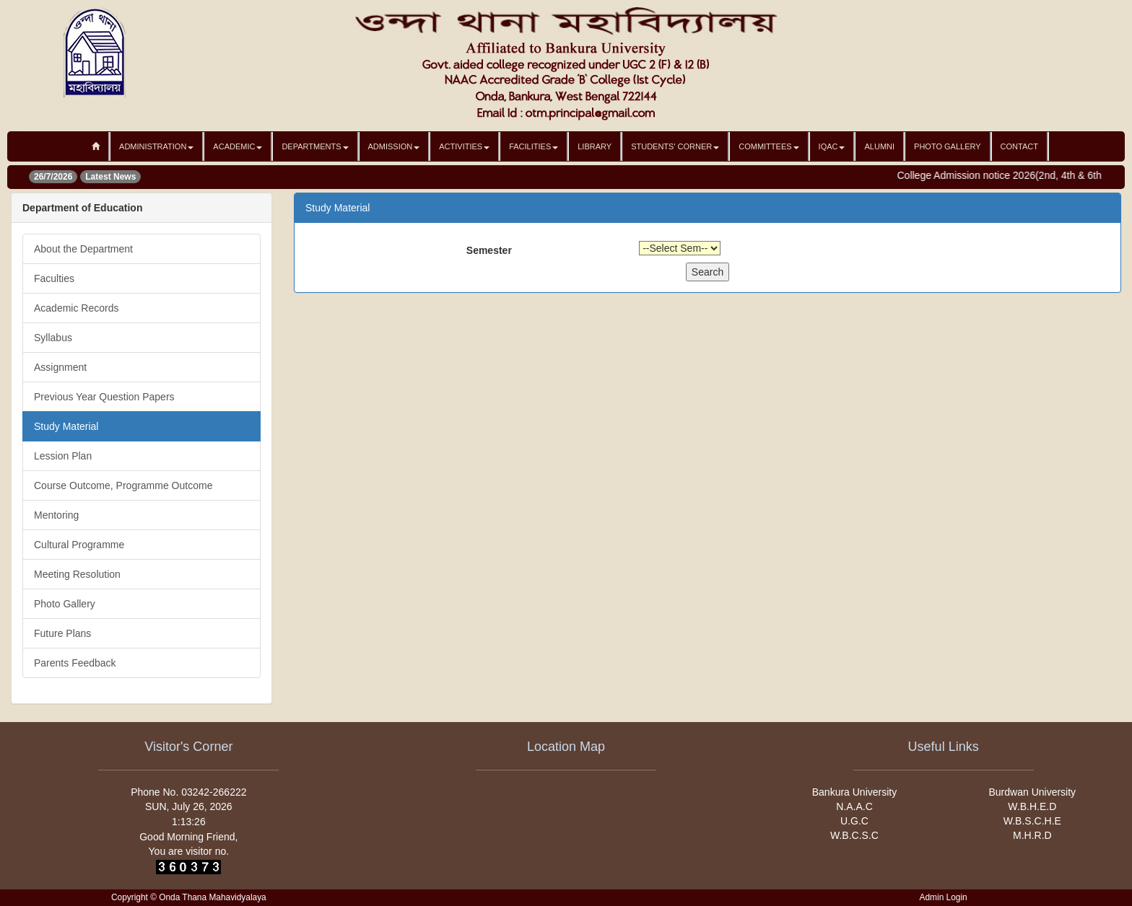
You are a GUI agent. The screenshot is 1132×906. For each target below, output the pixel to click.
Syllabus (53, 337)
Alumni (879, 146)
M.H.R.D (1032, 835)
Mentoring (56, 515)
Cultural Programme (79, 544)
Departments (315, 146)
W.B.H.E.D (1032, 806)
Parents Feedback (75, 663)
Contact (1019, 146)
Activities (464, 146)
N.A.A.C (854, 806)
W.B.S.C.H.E (1032, 821)
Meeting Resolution (77, 574)
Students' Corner (675, 146)
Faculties (54, 278)
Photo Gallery (947, 146)
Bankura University (854, 792)
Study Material (66, 426)
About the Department (83, 249)
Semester (489, 250)
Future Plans (62, 633)
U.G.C (854, 821)
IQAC (832, 146)
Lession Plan (63, 456)
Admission (394, 146)
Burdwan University (1032, 792)
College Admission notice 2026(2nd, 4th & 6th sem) (1017, 175)
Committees (768, 146)
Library (594, 146)
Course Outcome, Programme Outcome (123, 485)
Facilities (533, 146)
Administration (156, 146)
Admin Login (943, 897)
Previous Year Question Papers (104, 397)
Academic (237, 146)
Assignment (60, 367)
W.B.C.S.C (854, 835)
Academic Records (76, 308)
